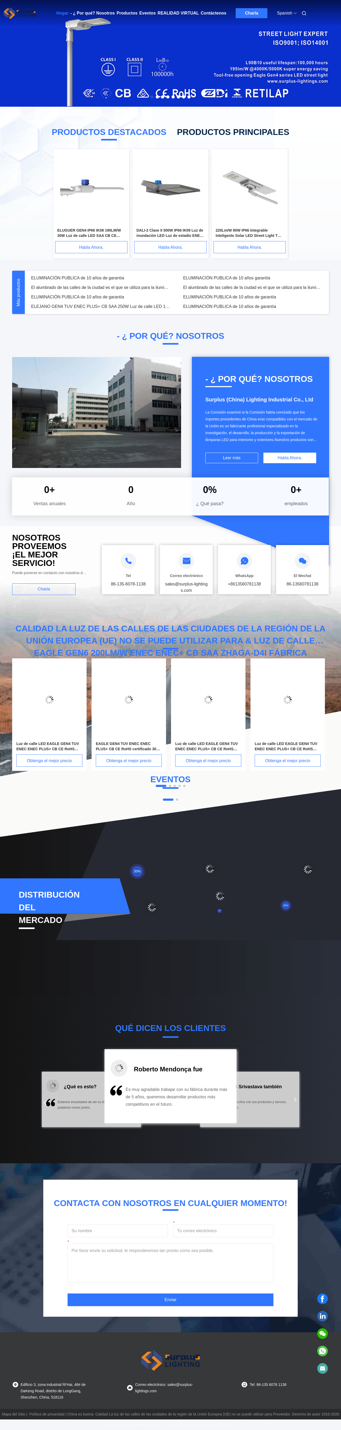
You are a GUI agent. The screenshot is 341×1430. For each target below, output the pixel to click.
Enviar (170, 1299)
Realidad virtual (178, 13)
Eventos (147, 13)
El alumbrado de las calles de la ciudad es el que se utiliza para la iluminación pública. (100, 287)
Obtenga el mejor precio (49, 760)
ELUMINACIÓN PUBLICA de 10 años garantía (226, 278)
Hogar (62, 13)
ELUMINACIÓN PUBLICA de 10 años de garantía (77, 278)
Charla (251, 13)
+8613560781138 (244, 584)
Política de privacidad (46, 1414)
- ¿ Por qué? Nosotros (92, 13)
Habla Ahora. (91, 247)
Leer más (232, 458)
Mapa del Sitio (13, 1414)
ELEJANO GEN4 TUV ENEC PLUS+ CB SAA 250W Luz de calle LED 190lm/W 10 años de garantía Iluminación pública (100, 306)
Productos (127, 13)
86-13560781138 (302, 584)
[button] (45, 1103)
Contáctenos (213, 13)
